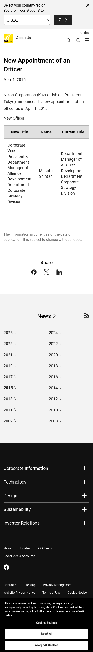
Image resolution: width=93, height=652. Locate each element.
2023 (8, 343)
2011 (8, 410)
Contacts (10, 585)
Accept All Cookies (46, 646)
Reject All (46, 635)
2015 (8, 387)
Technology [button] (15, 482)
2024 (53, 332)
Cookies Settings (46, 624)
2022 (53, 343)
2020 (53, 354)
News (44, 316)
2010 (53, 410)
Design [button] (10, 495)
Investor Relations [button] (22, 523)
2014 (53, 387)
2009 (8, 421)
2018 (53, 365)
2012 (53, 398)
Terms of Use (51, 592)
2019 (8, 365)
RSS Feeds (45, 548)
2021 (8, 354)
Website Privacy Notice (19, 592)
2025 (8, 332)
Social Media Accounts (19, 556)
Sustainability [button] (17, 509)
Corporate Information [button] (26, 468)
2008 (53, 421)
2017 (8, 376)
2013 (8, 398)
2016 (53, 376)
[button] (68, 40)
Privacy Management (58, 585)
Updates (24, 548)
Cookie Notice (77, 592)
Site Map (30, 585)
